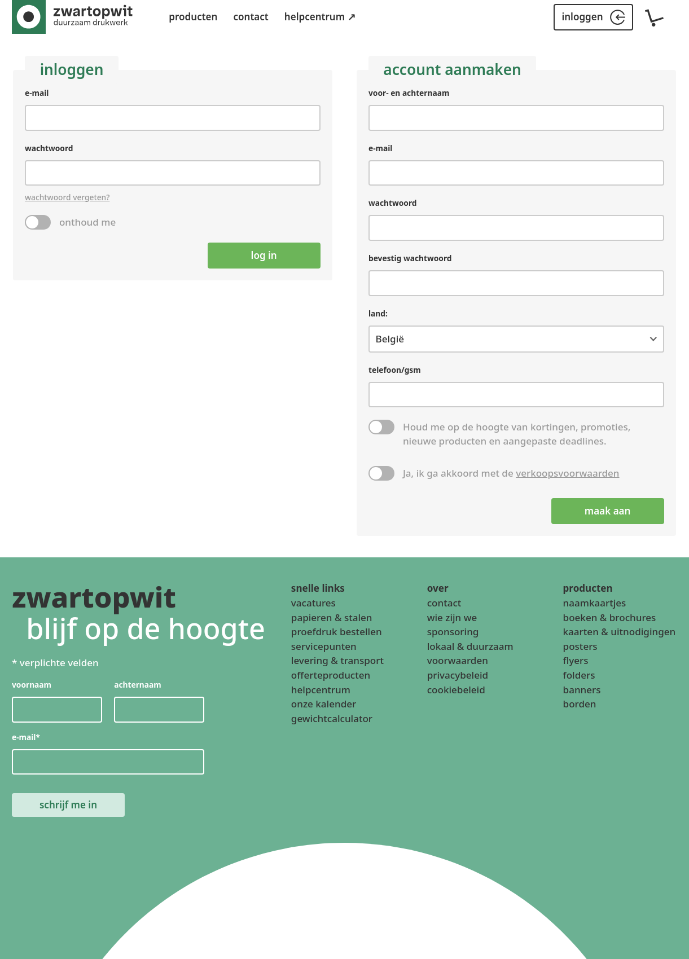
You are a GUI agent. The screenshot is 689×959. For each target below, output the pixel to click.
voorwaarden (457, 660)
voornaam (31, 685)
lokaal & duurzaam (470, 646)
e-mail (37, 92)
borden (579, 704)
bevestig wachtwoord (409, 258)
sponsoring (453, 632)
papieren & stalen (331, 617)
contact (250, 16)
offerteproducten (330, 674)
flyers (576, 660)
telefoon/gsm (394, 369)
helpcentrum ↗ (320, 16)
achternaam (137, 685)
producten (193, 16)
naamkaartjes (594, 602)
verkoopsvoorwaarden (567, 473)
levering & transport (337, 660)
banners (582, 689)
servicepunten (324, 646)
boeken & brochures (609, 617)
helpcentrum (320, 689)
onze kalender (323, 704)
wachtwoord (49, 147)
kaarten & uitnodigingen (619, 632)
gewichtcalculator (331, 718)
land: (378, 312)
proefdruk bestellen (336, 632)
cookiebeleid (456, 689)
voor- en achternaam (408, 92)
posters (580, 646)
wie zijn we (452, 617)
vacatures (313, 602)
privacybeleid (457, 674)
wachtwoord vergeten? (67, 196)
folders (579, 674)
